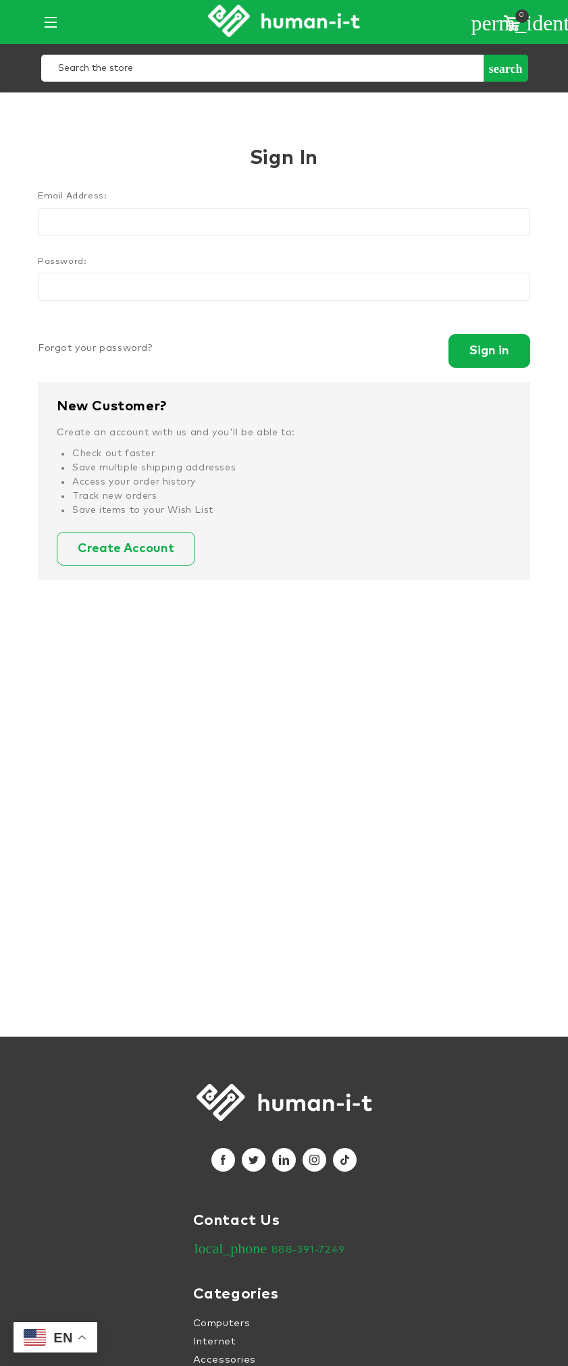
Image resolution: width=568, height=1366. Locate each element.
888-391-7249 (308, 1250)
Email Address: (72, 196)
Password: (62, 261)
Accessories (225, 1360)
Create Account (126, 549)
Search (506, 69)
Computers (222, 1323)
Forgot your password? (95, 348)
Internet (214, 1341)
